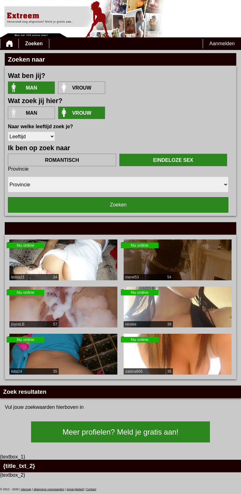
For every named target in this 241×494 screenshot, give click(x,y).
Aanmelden (222, 43)
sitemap (26, 489)
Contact (91, 489)
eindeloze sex (173, 160)
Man (31, 88)
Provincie (18, 169)
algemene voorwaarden (49, 489)
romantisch (62, 160)
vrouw (81, 88)
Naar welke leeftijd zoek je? (40, 126)
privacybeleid (75, 489)
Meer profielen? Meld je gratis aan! (120, 432)
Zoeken (34, 43)
